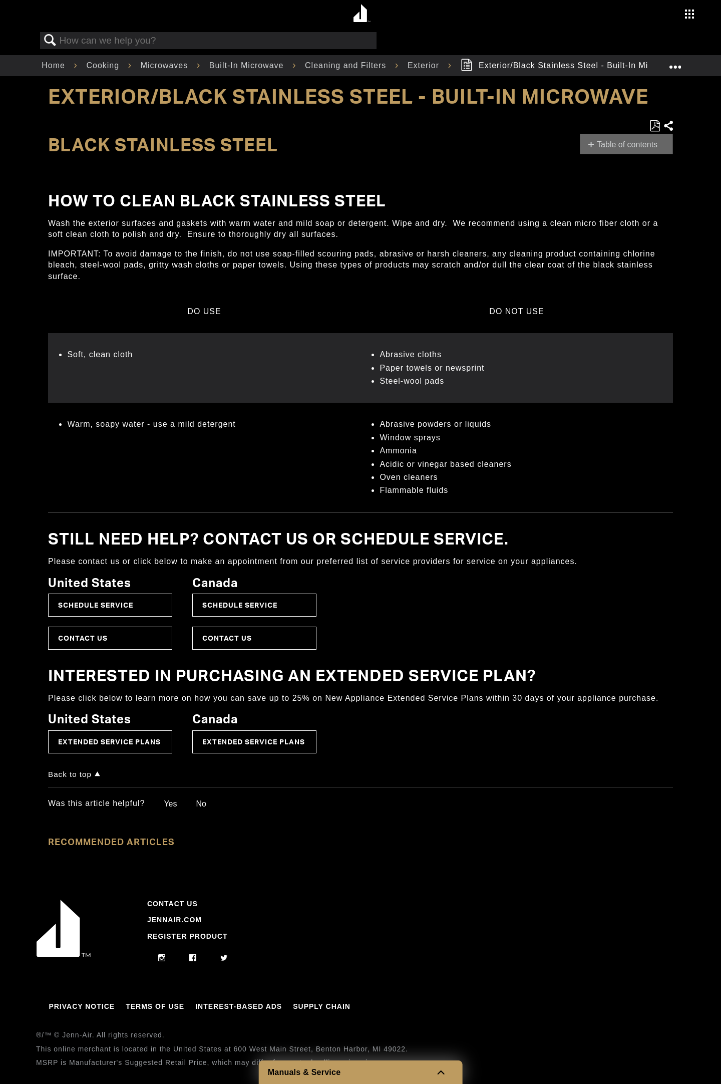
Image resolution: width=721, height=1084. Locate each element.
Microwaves (166, 65)
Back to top (70, 774)
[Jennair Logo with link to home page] (63, 954)
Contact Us (83, 638)
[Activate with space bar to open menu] (689, 15)
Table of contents (627, 144)
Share (668, 126)
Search (50, 40)
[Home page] (362, 14)
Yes (170, 803)
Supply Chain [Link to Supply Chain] (321, 1006)
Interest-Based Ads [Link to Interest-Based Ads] (238, 1006)
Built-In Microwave (247, 65)
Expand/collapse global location (675, 62)
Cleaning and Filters (347, 65)
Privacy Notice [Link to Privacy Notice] (82, 1006)
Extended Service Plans (109, 741)
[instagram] (162, 958)
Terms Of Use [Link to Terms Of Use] (155, 1006)
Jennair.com (174, 920)
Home (55, 65)
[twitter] (224, 958)
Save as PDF (654, 126)
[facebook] (193, 958)
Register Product (187, 936)
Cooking (104, 65)
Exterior (425, 65)
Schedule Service (95, 605)
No (201, 803)
